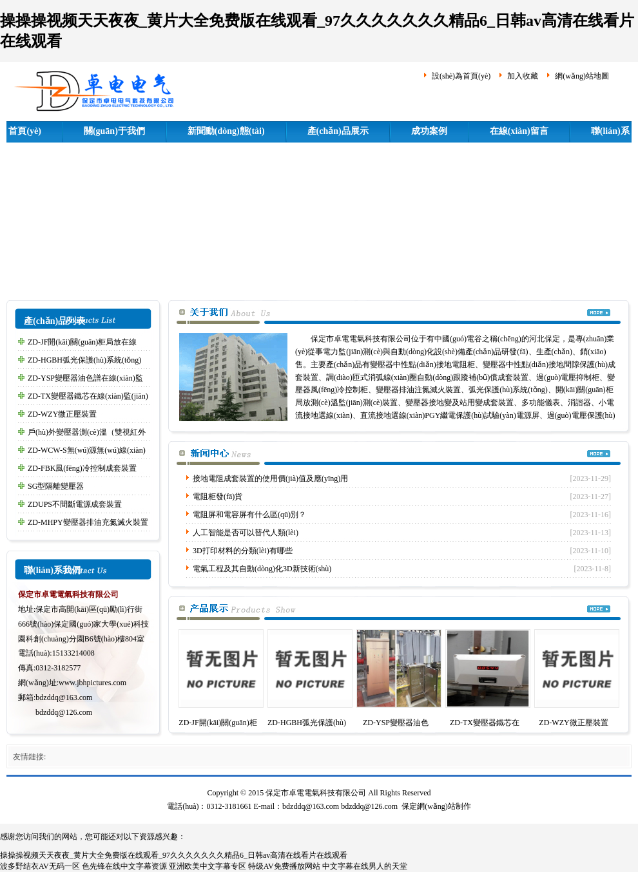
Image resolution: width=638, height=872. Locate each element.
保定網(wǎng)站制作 (436, 806)
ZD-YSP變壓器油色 (396, 722)
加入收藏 (522, 76)
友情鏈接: (29, 756)
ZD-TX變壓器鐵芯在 (484, 722)
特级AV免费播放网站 (284, 866)
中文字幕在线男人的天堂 (364, 866)
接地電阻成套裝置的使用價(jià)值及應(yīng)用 (270, 478)
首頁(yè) (24, 131)
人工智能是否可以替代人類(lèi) (245, 532)
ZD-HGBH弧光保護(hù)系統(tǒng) (84, 360)
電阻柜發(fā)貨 (217, 496)
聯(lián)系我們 (52, 570)
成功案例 (429, 131)
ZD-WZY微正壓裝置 (62, 414)
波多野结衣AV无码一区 (40, 866)
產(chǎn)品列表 (54, 321)
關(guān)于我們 (114, 131)
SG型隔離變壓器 (56, 486)
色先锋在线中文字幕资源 (124, 866)
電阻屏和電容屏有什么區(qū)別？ (249, 514)
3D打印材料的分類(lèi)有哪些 (243, 550)
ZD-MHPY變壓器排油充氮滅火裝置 (88, 522)
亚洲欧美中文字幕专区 (207, 866)
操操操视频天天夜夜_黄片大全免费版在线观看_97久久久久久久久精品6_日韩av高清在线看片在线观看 (173, 855)
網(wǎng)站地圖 (582, 76)
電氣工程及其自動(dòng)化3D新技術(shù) (262, 568)
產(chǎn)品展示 (338, 131)
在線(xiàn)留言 (519, 131)
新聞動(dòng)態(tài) (226, 131)
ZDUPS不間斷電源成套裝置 (75, 504)
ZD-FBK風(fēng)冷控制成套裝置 (82, 468)
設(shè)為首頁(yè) (461, 76)
